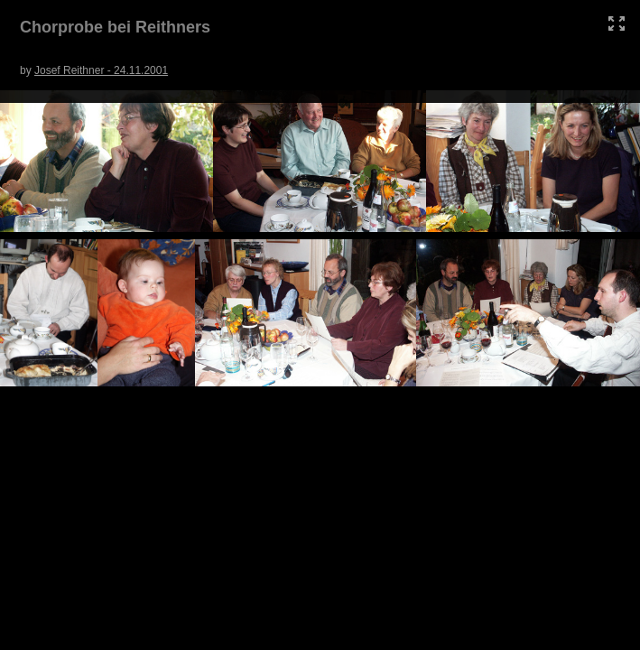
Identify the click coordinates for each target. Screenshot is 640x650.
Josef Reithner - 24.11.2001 (101, 70)
